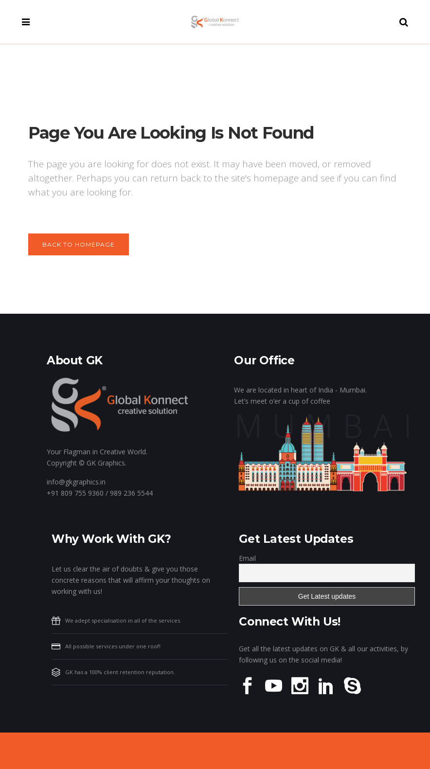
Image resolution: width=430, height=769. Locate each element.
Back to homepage (78, 244)
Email (247, 558)
